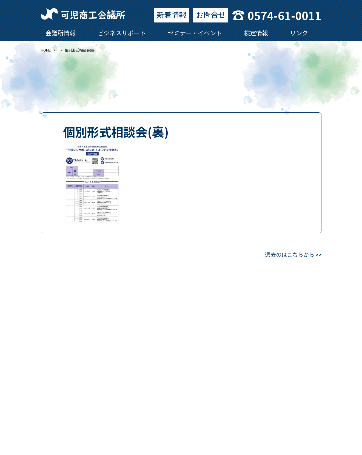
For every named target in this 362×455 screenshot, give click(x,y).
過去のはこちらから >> (293, 254)
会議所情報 (60, 32)
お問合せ (211, 14)
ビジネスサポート (122, 32)
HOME (46, 50)
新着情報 (171, 14)
